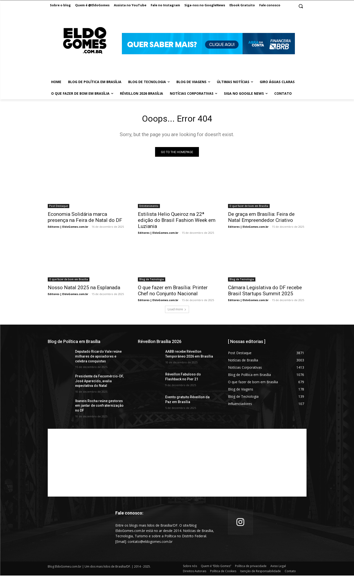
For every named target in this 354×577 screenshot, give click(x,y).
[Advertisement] (177, 464)
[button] (301, 6)
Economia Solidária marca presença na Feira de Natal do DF (85, 219)
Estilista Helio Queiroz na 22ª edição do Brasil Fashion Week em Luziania (176, 222)
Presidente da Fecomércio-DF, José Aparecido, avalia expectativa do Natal (99, 382)
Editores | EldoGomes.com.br (68, 228)
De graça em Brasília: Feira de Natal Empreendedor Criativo (261, 219)
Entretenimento (148, 207)
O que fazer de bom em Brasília (248, 207)
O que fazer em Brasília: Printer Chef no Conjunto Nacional (173, 292)
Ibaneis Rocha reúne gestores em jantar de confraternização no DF (99, 407)
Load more (177, 311)
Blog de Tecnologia (151, 280)
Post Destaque (58, 207)
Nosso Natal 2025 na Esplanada (84, 289)
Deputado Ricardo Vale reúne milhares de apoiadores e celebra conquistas (98, 357)
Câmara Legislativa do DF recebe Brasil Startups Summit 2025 (265, 292)
